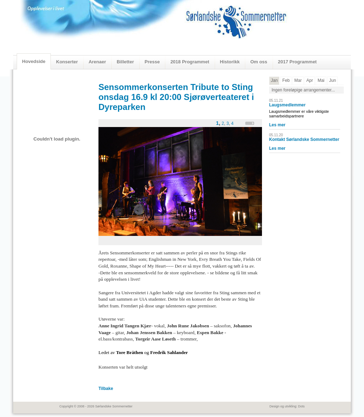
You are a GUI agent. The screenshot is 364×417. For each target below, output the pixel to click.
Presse (152, 61)
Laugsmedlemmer (287, 104)
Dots (301, 406)
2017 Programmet (297, 61)
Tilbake (105, 388)
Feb (286, 80)
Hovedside (34, 61)
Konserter (67, 61)
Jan (274, 80)
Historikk (230, 61)
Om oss (258, 61)
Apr (309, 80)
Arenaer (97, 61)
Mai (320, 80)
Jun (332, 80)
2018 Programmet (189, 61)
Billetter (125, 61)
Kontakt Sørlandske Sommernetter (304, 139)
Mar (298, 80)
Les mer (277, 124)
